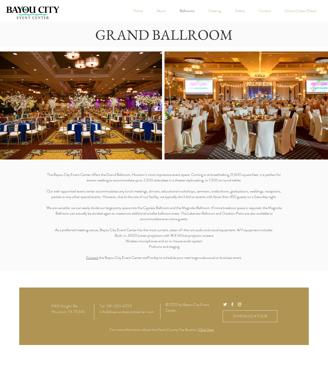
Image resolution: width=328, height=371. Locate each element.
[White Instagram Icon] (239, 304)
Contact (92, 257)
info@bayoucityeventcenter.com (127, 311)
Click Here (206, 329)
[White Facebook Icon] (232, 304)
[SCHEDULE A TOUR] (250, 316)
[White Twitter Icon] (225, 304)
